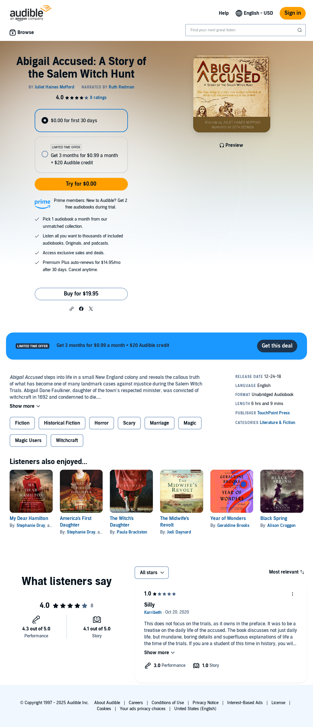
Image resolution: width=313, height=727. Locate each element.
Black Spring (273, 518)
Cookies (104, 708)
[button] (71, 308)
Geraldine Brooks (233, 525)
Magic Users (28, 441)
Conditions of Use (168, 702)
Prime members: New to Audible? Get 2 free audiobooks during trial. (90, 204)
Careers (136, 702)
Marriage (159, 423)
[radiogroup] (81, 141)
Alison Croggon (281, 525)
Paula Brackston (132, 532)
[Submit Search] (300, 30)
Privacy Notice (205, 702)
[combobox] (245, 30)
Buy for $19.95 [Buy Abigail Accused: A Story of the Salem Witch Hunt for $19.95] (81, 294)
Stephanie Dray (31, 525)
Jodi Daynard (179, 532)
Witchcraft (67, 441)
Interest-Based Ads (245, 702)
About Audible (107, 702)
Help (224, 13)
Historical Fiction (62, 423)
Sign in (292, 13)
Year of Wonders (228, 518)
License (278, 702)
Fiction (22, 423)
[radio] (81, 120)
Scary (129, 423)
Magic (190, 423)
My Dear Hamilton (29, 518)
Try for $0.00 (81, 184)
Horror (102, 423)
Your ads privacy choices (143, 708)
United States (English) (195, 708)
